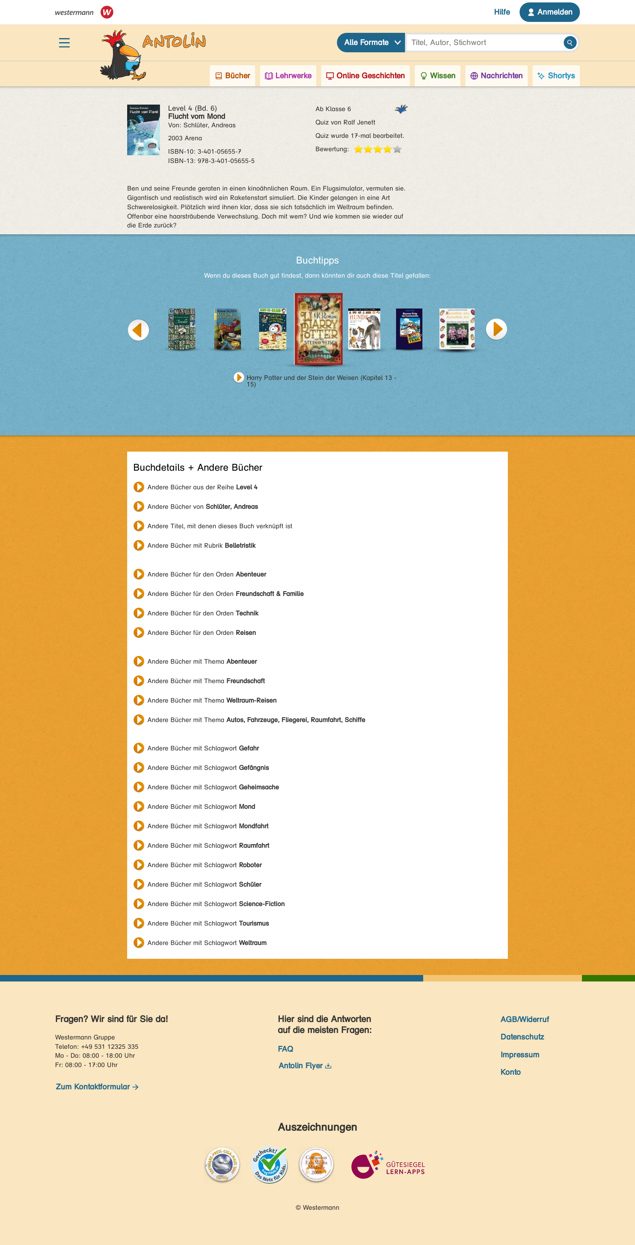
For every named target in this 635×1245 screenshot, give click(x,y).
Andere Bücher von (202, 506)
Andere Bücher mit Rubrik (201, 545)
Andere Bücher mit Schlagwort (203, 748)
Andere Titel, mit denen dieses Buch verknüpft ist (219, 526)
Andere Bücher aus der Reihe (202, 487)
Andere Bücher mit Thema (202, 661)
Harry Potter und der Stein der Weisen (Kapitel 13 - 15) (321, 379)
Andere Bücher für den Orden (206, 574)
